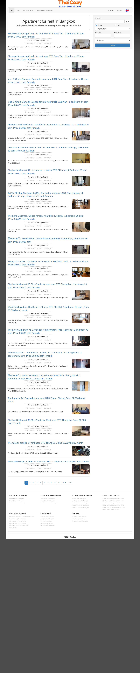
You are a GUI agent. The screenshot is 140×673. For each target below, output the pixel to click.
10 (59, 483)
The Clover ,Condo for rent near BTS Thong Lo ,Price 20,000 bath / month (45, 443)
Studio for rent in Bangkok (79, 498)
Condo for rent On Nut (47, 523)
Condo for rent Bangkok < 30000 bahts (113, 500)
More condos (13, 527)
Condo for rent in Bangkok (16, 498)
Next (64, 483)
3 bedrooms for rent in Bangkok (80, 505)
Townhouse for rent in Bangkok (17, 503)
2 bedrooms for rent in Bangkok (80, 503)
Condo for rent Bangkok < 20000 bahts (113, 498)
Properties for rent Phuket (79, 519)
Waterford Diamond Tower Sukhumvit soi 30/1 (21, 516)
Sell (119, 25)
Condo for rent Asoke (46, 521)
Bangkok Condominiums (44, 10)
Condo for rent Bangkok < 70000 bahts (113, 505)
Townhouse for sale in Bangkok (49, 503)
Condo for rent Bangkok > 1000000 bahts (114, 507)
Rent (100, 25)
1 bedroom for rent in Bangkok (80, 500)
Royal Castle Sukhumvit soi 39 (17, 521)
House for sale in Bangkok (48, 500)
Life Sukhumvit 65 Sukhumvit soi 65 (19, 525)
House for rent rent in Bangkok (111, 509)
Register (111, 10)
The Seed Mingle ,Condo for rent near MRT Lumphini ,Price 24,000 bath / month (48, 461)
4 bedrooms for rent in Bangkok (80, 507)
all (126, 21)
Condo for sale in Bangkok (48, 498)
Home (18, 10)
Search (112, 45)
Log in (119, 10)
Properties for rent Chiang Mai (80, 521)
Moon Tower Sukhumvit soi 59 (17, 523)
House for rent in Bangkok (16, 500)
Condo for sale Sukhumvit (48, 525)
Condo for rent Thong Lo (47, 519)
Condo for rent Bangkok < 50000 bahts (113, 503)
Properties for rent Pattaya (79, 516)
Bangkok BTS (28, 10)
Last (70, 483)
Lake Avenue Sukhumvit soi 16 (17, 519)
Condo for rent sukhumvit (47, 516)
